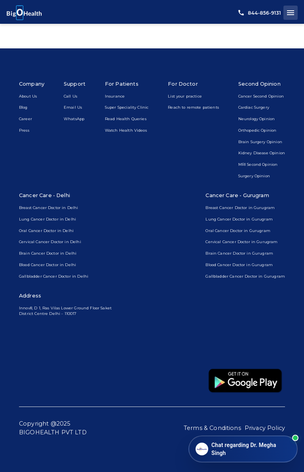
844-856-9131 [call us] (259, 13)
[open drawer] (290, 13)
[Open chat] (243, 449)
